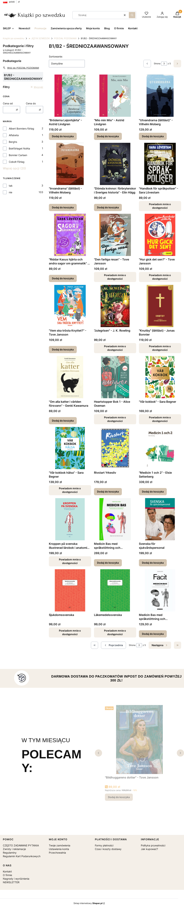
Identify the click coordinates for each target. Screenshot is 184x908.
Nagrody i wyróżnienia (16, 878)
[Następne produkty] (160, 645)
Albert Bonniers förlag (21, 128)
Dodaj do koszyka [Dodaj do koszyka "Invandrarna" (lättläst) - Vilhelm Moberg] (63, 207)
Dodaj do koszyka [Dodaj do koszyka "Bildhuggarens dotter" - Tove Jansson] (119, 797)
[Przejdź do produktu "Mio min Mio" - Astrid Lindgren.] (115, 96)
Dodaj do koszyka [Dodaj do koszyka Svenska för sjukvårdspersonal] (153, 562)
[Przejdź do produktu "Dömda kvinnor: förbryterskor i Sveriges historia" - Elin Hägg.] (115, 164)
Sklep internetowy (87, 903)
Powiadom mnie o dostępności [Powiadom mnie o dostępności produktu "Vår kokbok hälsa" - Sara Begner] (70, 490)
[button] (132, 15)
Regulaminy (10, 852)
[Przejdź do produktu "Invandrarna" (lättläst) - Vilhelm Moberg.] (70, 164)
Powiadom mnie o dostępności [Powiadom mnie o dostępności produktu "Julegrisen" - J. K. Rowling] (115, 348)
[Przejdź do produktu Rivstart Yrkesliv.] (115, 448)
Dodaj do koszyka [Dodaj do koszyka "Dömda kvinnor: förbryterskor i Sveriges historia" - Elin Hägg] (108, 207)
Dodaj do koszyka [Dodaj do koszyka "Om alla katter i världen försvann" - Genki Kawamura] (63, 420)
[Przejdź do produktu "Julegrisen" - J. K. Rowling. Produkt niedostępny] (115, 306)
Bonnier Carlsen (18, 155)
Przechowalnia (57, 852)
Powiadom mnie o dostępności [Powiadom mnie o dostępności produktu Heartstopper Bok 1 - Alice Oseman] (115, 419)
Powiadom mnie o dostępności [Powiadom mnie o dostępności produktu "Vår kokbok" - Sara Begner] (160, 419)
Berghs (13, 141)
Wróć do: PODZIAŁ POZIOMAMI (21, 67)
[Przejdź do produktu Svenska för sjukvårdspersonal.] (160, 519)
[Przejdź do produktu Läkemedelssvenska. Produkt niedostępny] (115, 590)
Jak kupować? (149, 849)
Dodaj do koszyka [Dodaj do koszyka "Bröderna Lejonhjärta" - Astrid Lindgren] (63, 136)
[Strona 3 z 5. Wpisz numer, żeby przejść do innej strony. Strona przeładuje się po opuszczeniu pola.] (164, 64)
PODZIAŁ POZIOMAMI (65, 38)
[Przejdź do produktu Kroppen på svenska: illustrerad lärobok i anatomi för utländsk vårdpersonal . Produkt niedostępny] (70, 519)
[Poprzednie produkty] (113, 645)
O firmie (7, 875)
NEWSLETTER (11, 882)
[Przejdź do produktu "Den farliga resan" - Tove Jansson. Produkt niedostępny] (115, 235)
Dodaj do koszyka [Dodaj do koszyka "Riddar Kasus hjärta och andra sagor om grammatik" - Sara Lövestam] (63, 278)
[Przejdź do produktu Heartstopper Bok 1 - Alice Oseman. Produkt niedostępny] (115, 377)
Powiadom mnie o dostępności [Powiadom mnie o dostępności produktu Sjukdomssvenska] (70, 632)
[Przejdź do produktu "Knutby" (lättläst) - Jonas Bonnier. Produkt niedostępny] (160, 306)
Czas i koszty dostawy (108, 849)
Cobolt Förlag (16, 161)
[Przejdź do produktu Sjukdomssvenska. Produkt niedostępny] (70, 590)
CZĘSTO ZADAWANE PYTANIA (21, 845)
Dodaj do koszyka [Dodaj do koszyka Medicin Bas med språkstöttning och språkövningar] (108, 562)
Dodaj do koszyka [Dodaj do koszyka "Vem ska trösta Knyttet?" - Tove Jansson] (63, 349)
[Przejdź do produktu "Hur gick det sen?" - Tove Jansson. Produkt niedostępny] (160, 235)
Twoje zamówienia (59, 845)
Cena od (8, 103)
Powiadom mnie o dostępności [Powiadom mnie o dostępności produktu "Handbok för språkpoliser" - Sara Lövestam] (160, 205)
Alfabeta (14, 135)
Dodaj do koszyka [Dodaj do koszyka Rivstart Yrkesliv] (108, 491)
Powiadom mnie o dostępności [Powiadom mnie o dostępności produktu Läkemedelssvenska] (115, 632)
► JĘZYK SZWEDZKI (39, 38)
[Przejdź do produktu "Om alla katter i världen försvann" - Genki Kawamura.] (70, 377)
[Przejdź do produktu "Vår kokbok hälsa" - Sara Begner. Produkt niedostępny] (70, 448)
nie (10, 192)
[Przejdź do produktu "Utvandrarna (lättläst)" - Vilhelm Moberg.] (160, 96)
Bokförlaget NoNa (19, 148)
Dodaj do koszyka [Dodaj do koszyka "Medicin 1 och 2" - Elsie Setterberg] (153, 491)
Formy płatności (104, 845)
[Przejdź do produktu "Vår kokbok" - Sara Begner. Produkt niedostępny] (160, 377)
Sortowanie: (56, 56)
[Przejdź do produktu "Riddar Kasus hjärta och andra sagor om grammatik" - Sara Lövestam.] (70, 235)
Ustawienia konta (59, 849)
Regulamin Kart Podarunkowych (21, 856)
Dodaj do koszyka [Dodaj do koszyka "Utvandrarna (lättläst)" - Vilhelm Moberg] (153, 136)
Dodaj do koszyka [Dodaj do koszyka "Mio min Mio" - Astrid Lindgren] (108, 136)
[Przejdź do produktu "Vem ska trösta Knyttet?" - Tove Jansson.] (70, 306)
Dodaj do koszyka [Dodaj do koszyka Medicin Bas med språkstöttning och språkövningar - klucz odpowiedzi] (153, 633)
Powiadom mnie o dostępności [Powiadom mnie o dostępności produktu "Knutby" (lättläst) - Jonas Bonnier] (160, 348)
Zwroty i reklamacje (14, 849)
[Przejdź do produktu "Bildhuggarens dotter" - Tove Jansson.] (139, 739)
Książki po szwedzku (13, 38)
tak (11, 185)
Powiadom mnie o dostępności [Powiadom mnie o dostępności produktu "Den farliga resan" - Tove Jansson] (115, 277)
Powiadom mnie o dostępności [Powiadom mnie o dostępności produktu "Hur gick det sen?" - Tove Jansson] (160, 277)
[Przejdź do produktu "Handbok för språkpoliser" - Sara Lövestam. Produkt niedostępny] (160, 164)
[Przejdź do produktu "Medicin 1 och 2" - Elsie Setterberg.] (160, 448)
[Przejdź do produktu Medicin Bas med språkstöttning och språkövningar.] (115, 519)
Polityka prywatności (153, 845)
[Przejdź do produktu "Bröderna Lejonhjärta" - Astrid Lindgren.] (70, 96)
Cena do (31, 103)
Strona (157, 63)
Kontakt (7, 871)
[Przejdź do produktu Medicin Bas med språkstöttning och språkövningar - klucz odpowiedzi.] (160, 590)
